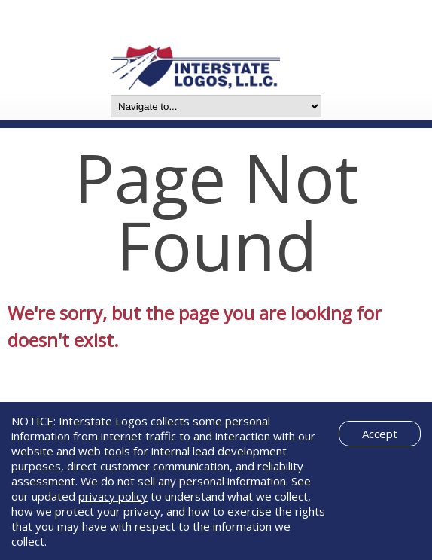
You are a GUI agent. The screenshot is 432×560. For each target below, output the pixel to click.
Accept (379, 433)
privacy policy (113, 496)
